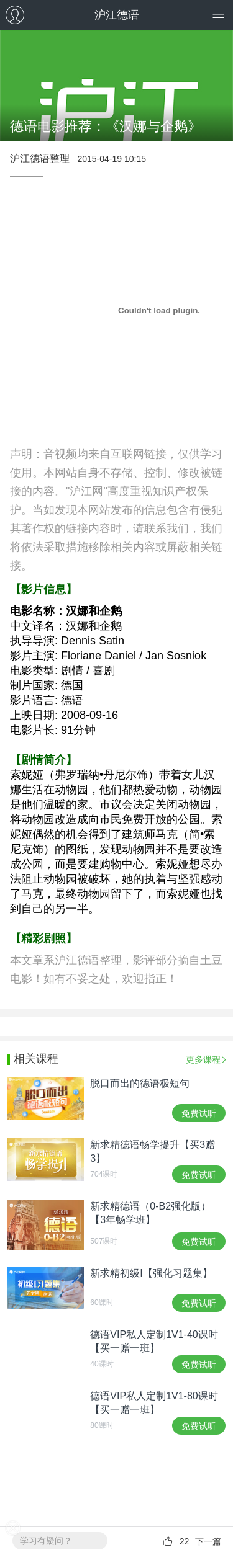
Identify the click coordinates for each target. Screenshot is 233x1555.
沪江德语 (116, 15)
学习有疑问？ (46, 1541)
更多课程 (203, 1059)
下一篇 (208, 1541)
